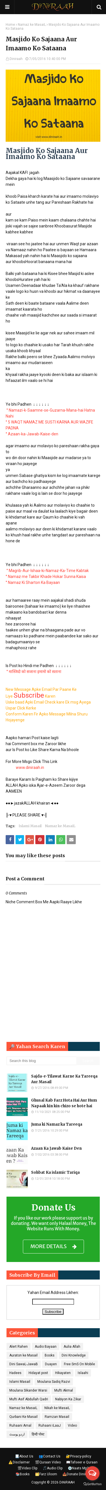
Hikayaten (63, 1373)
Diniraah (16, 59)
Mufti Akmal (63, 1390)
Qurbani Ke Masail (23, 1417)
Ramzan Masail (57, 1417)
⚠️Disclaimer (19, 1462)
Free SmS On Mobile (79, 1364)
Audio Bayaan (46, 1347)
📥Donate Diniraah (77, 1474)
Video (72, 1425)
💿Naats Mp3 (78, 1468)
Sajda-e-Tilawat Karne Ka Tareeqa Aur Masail (64, 1079)
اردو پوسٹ (17, 1434)
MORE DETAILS (53, 1246)
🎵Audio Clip (52, 1468)
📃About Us (24, 1456)
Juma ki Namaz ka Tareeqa (56, 1124)
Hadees (15, 1373)
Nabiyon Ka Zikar (68, 1399)
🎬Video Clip (27, 1468)
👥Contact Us (49, 1456)
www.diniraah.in (30, 767)
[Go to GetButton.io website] (92, 1484)
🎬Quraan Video (48, 1462)
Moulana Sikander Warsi (28, 1390)
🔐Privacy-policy (78, 1456)
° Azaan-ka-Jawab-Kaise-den (32, 434)
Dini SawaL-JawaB (23, 1364)
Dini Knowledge (74, 1355)
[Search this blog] (42, 1061)
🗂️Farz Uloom (46, 1474)
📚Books (23, 1474)
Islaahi (83, 1373)
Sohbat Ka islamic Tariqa (55, 1172)
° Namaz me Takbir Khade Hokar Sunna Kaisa (46, 576)
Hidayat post (38, 1373)
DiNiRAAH (67, 1482)
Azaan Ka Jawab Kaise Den (56, 1148)
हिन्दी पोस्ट (38, 1434)
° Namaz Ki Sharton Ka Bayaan (33, 582)
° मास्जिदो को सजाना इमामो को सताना (34, 671)
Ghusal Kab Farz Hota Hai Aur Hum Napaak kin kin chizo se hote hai (64, 1103)
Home (10, 25)
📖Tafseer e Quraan (82, 1462)
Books (50, 1355)
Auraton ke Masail (23, 1355)
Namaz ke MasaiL (32, 25)
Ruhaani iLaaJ (49, 1425)
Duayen (51, 1364)
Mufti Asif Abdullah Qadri (28, 1399)
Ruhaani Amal (20, 1425)
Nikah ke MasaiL (57, 1408)
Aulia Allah (72, 1347)
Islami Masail (30, 826)
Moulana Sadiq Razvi (53, 1382)
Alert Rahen (18, 1347)
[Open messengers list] (92, 1473)
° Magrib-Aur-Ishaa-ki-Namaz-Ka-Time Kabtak (48, 570)
